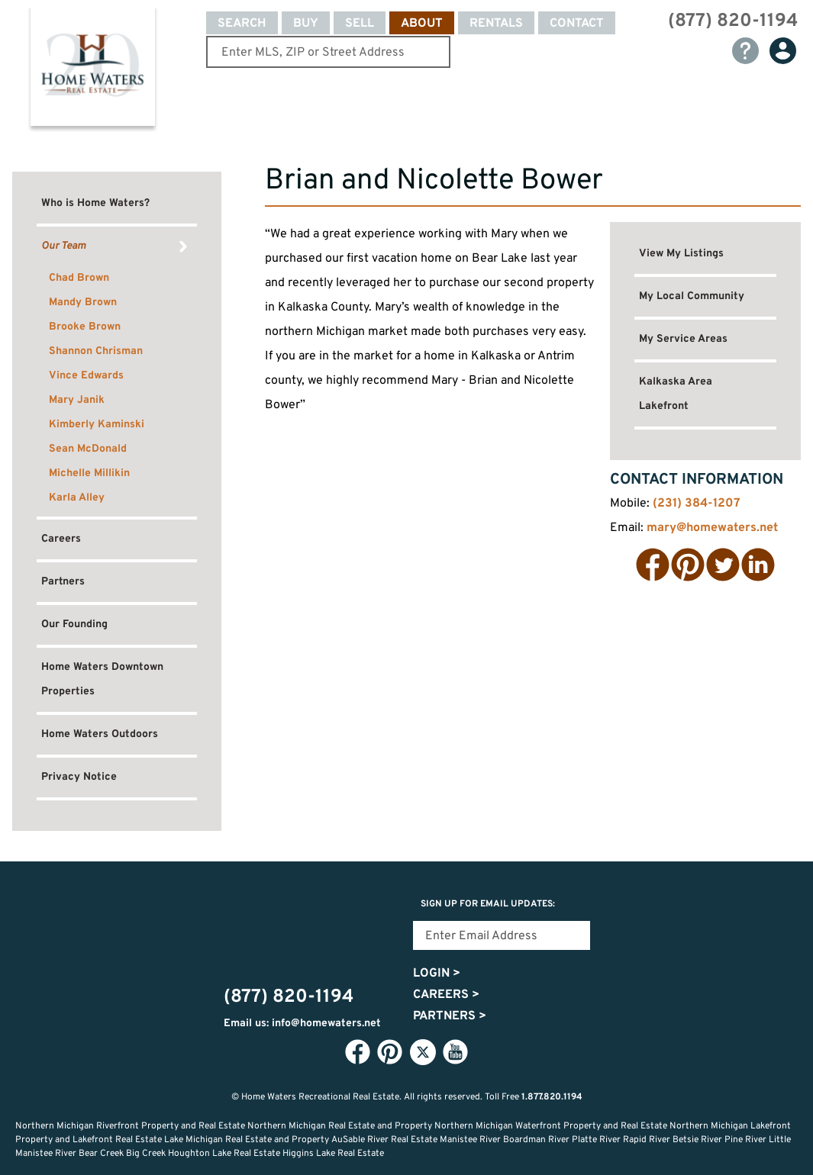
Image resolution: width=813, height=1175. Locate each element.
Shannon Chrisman (96, 351)
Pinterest (688, 564)
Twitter (723, 564)
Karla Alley (77, 497)
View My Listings (681, 253)
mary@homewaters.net (712, 528)
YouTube (456, 1051)
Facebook (652, 564)
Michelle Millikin (89, 473)
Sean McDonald (88, 449)
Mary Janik (77, 400)
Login (436, 973)
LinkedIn (758, 564)
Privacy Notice (79, 777)
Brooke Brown (85, 326)
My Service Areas (683, 339)
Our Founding (74, 624)
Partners (63, 581)
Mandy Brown (83, 302)
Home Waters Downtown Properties (102, 679)
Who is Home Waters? (95, 203)
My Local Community (691, 296)
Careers (61, 539)
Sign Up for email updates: (488, 904)
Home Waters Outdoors (99, 734)
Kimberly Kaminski (96, 424)
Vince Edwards (86, 375)
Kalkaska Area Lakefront (675, 394)
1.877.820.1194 (551, 1097)
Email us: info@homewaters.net (302, 1023)
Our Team (63, 246)
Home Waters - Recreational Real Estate (92, 70)
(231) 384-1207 (696, 503)
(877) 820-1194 (733, 21)
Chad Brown (79, 278)
